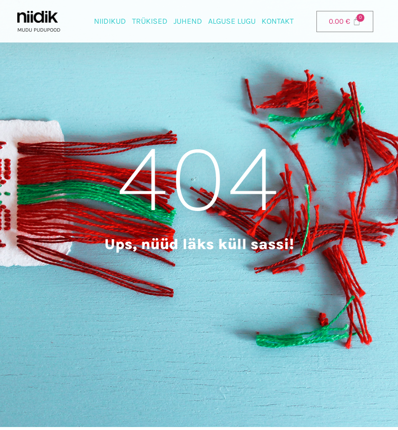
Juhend (188, 21)
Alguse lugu (232, 21)
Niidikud (110, 21)
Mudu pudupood (38, 30)
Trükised (150, 21)
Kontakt (278, 21)
